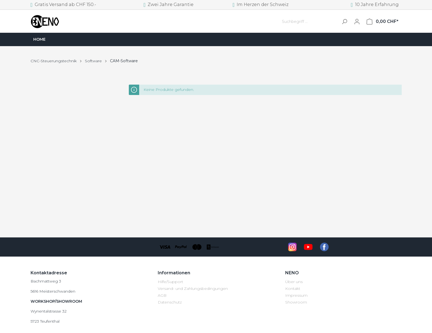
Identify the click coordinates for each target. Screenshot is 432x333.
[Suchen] (344, 21)
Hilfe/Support (170, 281)
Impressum (296, 295)
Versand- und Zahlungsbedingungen (193, 288)
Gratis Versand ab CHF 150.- (63, 4)
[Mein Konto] (357, 21)
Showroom (296, 302)
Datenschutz (170, 302)
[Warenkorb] (382, 21)
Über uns (294, 281)
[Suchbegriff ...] (308, 21)
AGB (162, 295)
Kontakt (292, 288)
